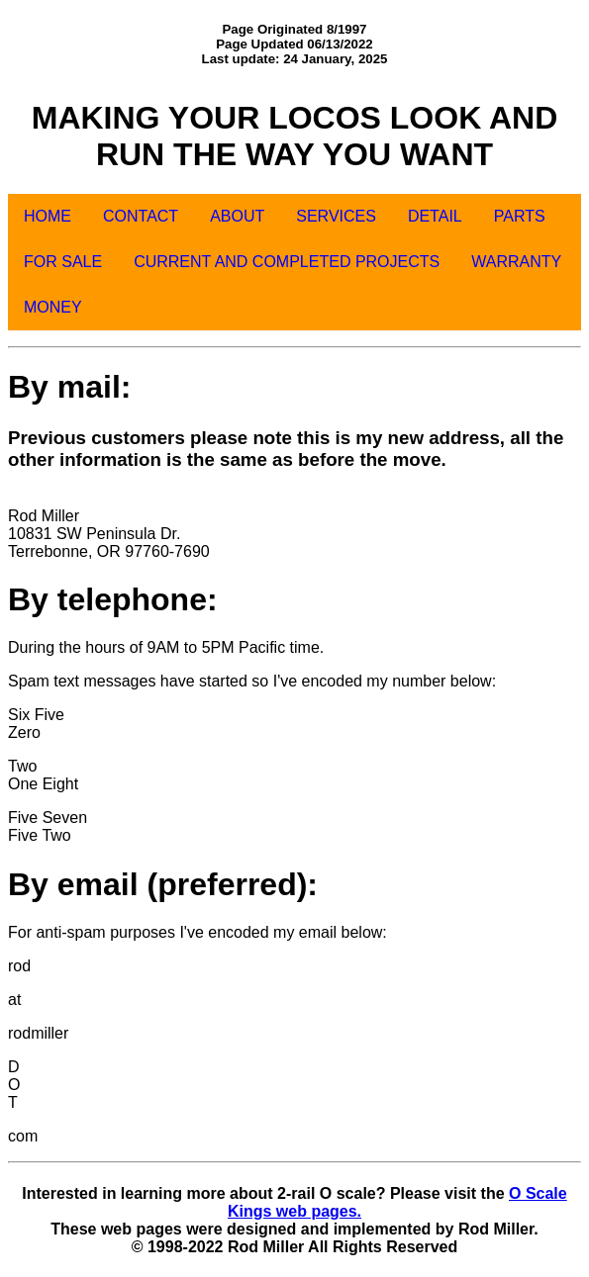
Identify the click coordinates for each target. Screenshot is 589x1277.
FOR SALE (63, 261)
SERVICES (336, 216)
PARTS (519, 216)
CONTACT (140, 216)
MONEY (53, 307)
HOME (47, 216)
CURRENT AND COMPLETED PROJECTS (287, 261)
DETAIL (435, 216)
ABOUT (237, 216)
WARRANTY (516, 261)
